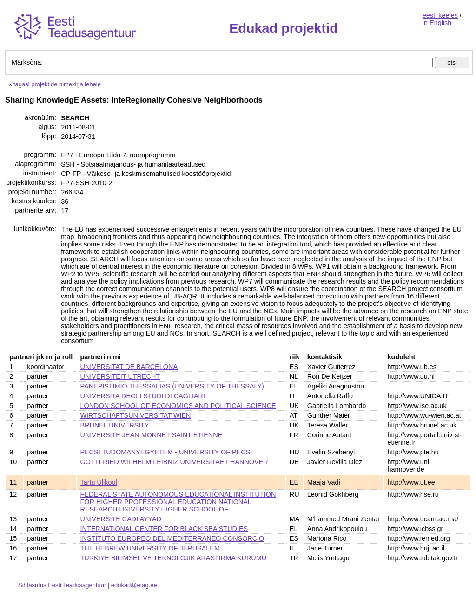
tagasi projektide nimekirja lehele (57, 84)
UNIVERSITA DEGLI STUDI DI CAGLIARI (142, 396)
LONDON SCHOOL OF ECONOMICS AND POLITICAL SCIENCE (178, 405)
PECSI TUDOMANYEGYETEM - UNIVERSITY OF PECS (165, 452)
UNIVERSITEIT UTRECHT (120, 376)
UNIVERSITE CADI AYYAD (121, 519)
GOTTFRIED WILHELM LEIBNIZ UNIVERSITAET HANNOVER (174, 462)
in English (437, 22)
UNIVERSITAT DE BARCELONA (129, 366)
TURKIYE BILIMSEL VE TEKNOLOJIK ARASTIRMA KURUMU (173, 558)
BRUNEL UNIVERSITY (114, 425)
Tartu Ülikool (98, 482)
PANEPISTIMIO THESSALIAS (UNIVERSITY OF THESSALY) (172, 386)
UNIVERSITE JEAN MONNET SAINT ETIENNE (151, 435)
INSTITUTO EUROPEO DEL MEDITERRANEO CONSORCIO (172, 538)
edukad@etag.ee (134, 585)
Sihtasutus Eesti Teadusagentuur (62, 585)
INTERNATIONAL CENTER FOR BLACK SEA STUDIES (164, 528)
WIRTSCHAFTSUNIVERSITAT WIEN (135, 415)
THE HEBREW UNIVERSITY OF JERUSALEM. (151, 548)
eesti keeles (440, 15)
